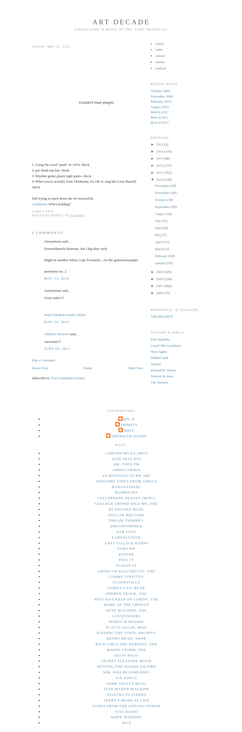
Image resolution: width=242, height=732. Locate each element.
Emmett (129, 425)
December (162, 186)
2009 (160, 272)
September (163, 207)
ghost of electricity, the (126, 571)
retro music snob (126, 638)
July (158, 221)
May (158, 235)
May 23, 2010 (56, 278)
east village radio (126, 543)
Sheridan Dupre (129, 436)
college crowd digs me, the (126, 504)
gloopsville (126, 582)
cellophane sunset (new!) (126, 498)
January (161, 263)
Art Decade (121, 22)
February (162, 256)
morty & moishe (126, 622)
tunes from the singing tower (126, 706)
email (159, 44)
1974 (49, 211)
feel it (126, 560)
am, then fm (126, 464)
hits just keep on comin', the (127, 599)
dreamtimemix (126, 526)
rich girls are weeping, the (126, 644)
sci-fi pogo (126, 655)
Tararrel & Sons (162, 376)
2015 (160, 144)
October (161, 200)
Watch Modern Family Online (65, 315)
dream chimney (126, 520)
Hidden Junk (160, 358)
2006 (160, 293)
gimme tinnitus (126, 577)
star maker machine (126, 689)
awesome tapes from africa (126, 481)
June (158, 228)
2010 (160, 179)
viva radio (126, 712)
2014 (160, 151)
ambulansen (126, 470)
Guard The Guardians (166, 346)
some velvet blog (126, 683)
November (163, 193)
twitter (160, 62)
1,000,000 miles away (126, 453)
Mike (129, 430)
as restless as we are (126, 476)
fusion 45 (126, 565)
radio (159, 50)
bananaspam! (126, 487)
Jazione (156, 364)
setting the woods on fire (126, 666)
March (160, 249)
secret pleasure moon (126, 661)
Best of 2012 (160, 122)
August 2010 (160, 107)
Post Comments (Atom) (68, 378)
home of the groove (126, 605)
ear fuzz (126, 532)
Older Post (135, 368)
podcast (161, 68)
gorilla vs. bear (126, 588)
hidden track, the (126, 594)
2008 (160, 279)
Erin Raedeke (160, 339)
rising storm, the (126, 650)
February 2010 (161, 101)
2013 (160, 158)
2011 (160, 172)
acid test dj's (126, 459)
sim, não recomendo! (126, 672)
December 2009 (162, 96)
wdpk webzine (126, 717)
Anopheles (39, 204)
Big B (129, 419)
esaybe (126, 554)
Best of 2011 (160, 117)
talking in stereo (126, 695)
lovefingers (126, 616)
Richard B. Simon (163, 370)
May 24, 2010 (56, 322)
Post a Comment (43, 360)
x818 (126, 723)
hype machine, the (126, 610)
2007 (160, 286)
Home (88, 368)
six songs (126, 678)
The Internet (159, 382)
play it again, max (126, 627)
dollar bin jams (126, 515)
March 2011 (159, 112)
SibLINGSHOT (162, 316)
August (160, 214)
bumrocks (126, 492)
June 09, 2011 (57, 349)
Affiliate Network (56, 334)
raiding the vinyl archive (126, 633)
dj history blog (126, 509)
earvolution (126, 537)
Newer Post (40, 368)
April (159, 242)
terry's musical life (126, 700)
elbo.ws (126, 548)
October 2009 (160, 91)
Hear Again (159, 352)
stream (160, 56)
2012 (160, 165)
